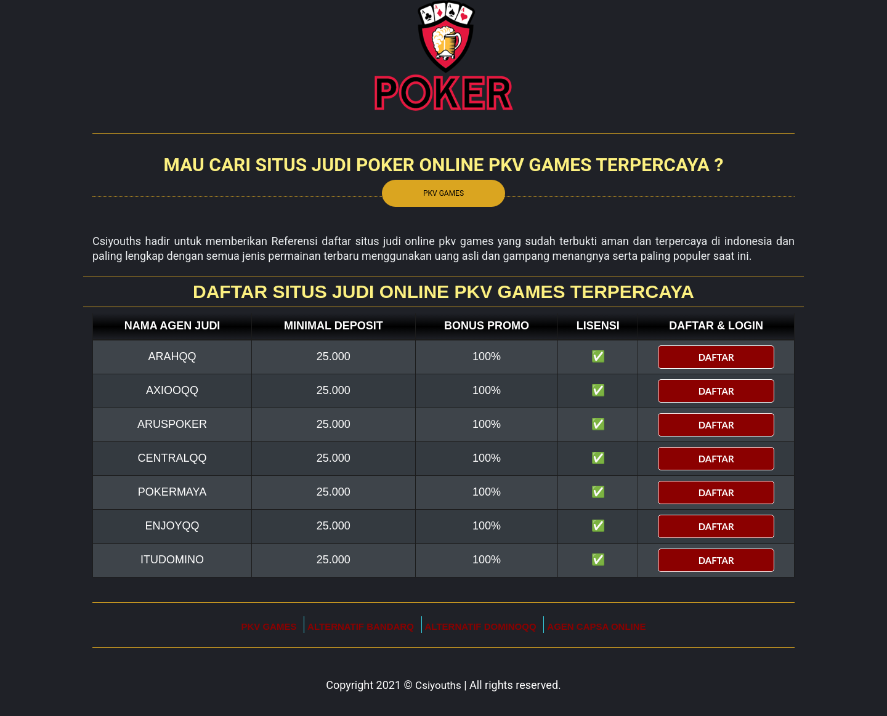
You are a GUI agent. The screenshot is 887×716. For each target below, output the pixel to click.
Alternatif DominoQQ (481, 626)
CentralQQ (172, 458)
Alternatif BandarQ (360, 626)
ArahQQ (172, 356)
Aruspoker (172, 424)
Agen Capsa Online (596, 626)
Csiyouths (438, 685)
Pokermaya (172, 492)
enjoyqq (172, 526)
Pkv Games (443, 193)
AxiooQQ (172, 390)
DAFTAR (716, 357)
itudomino (172, 559)
